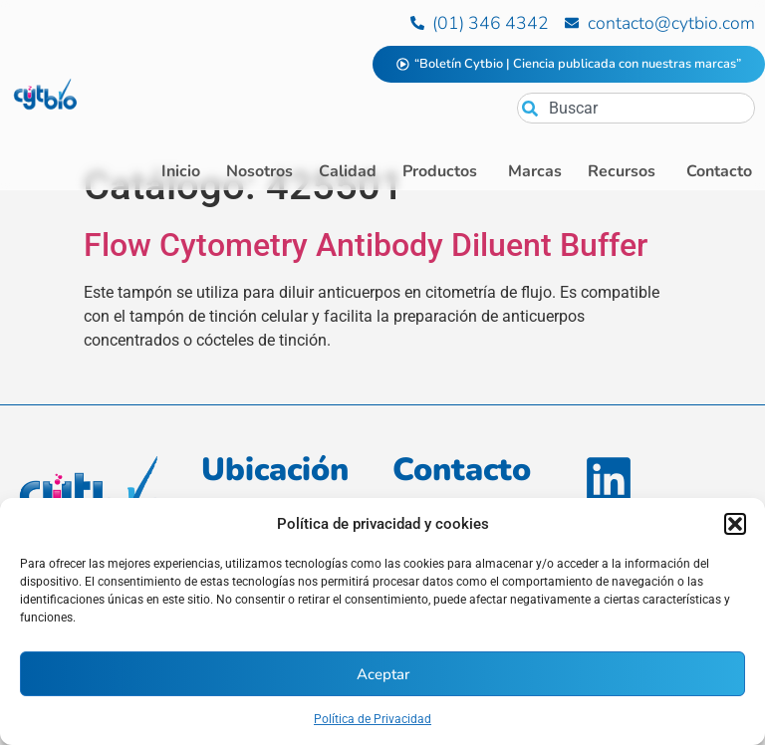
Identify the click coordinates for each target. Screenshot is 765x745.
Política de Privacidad (372, 719)
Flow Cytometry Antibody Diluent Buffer (365, 281)
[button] (735, 524)
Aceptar (383, 674)
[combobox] (636, 108)
